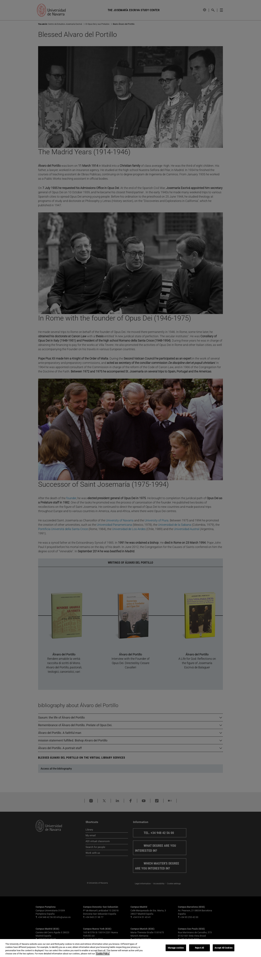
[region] (130, 948)
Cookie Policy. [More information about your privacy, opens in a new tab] (102, 953)
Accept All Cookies (224, 948)
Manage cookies (176, 948)
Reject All (199, 948)
